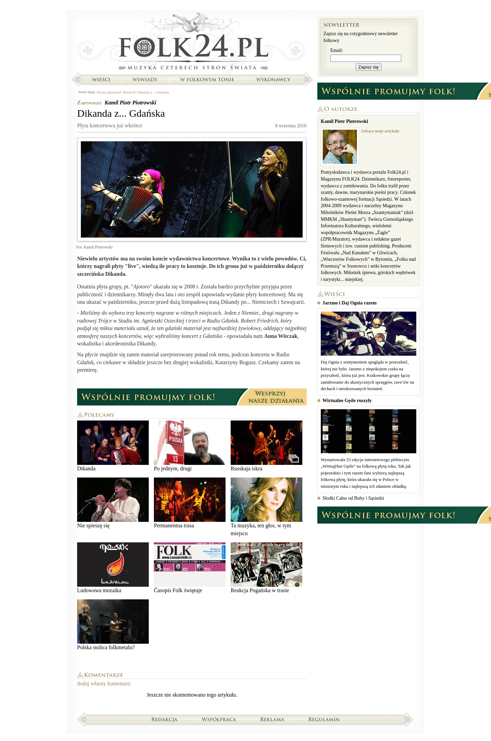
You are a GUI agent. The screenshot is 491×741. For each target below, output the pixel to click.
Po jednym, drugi (190, 446)
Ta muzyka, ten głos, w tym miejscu (266, 507)
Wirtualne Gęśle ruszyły (347, 400)
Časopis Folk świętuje (190, 567)
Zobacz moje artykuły (380, 131)
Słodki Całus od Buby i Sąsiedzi (353, 498)
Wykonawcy (274, 79)
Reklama (272, 719)
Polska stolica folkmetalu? (113, 624)
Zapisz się (368, 67)
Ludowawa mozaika (113, 567)
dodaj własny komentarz (103, 683)
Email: (336, 50)
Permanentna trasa (190, 503)
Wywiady (145, 79)
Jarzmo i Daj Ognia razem (349, 302)
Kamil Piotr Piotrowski (130, 102)
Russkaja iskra (266, 446)
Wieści (101, 79)
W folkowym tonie (207, 79)
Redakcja (164, 719)
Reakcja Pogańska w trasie (266, 567)
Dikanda (113, 446)
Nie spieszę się (113, 503)
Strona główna (192, 42)
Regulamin (324, 719)
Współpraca (219, 719)
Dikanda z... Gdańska (153, 92)
